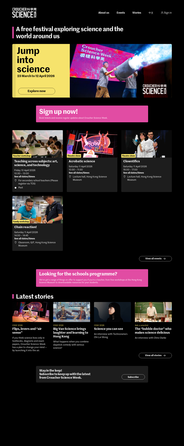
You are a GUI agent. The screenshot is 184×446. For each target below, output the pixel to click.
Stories (136, 13)
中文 (151, 13)
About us (103, 13)
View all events (155, 259)
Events (121, 13)
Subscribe (133, 377)
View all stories (155, 355)
